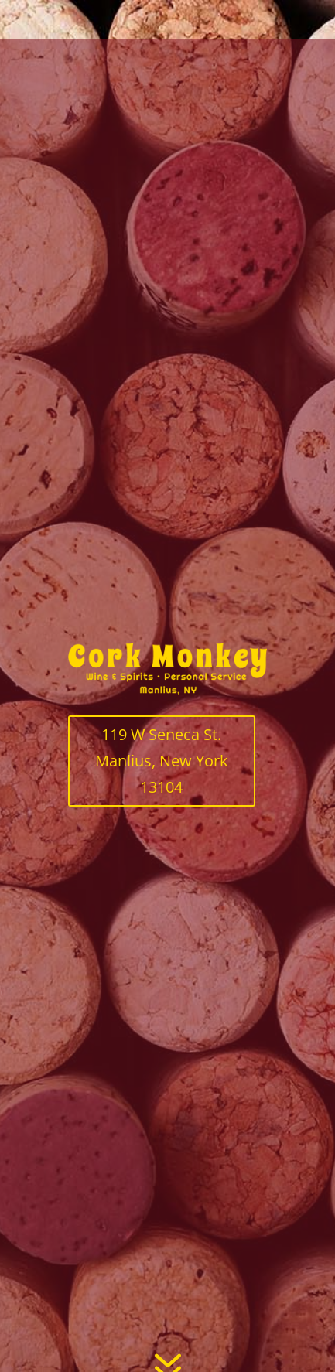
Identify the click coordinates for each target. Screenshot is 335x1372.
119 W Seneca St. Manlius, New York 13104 (161, 760)
